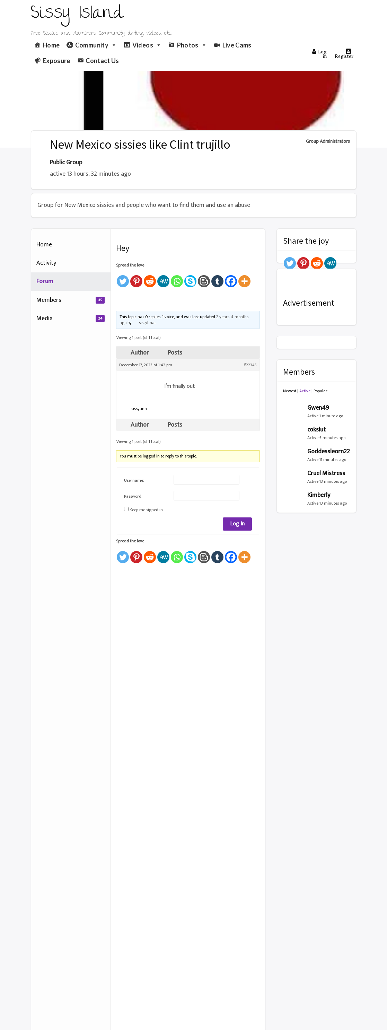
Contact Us (102, 60)
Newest (289, 390)
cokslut (316, 430)
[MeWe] (163, 278)
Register (344, 54)
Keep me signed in (146, 510)
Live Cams (237, 45)
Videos (147, 45)
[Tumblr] (217, 278)
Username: (134, 480)
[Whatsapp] (177, 278)
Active (304, 390)
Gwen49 (318, 408)
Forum (44, 281)
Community (96, 45)
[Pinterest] (136, 278)
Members (70, 300)
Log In (237, 524)
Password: (133, 496)
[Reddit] (150, 278)
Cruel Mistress (326, 473)
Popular (320, 390)
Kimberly (318, 495)
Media (70, 318)
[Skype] (190, 278)
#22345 (250, 365)
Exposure (56, 60)
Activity (46, 263)
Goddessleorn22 (328, 451)
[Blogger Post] (204, 278)
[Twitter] (123, 278)
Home (51, 45)
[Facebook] (231, 278)
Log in (319, 53)
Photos (192, 45)
